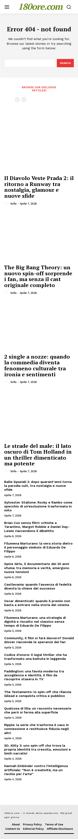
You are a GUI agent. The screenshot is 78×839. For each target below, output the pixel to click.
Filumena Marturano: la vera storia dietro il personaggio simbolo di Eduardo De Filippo (38, 547)
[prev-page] (17, 99)
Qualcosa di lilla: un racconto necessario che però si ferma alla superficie (37, 710)
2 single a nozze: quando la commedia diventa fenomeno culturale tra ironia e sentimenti (37, 365)
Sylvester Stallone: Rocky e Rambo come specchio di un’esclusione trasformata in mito (38, 506)
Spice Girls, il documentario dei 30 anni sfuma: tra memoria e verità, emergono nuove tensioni (36, 568)
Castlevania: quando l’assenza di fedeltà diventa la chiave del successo (37, 586)
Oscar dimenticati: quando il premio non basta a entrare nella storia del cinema (37, 603)
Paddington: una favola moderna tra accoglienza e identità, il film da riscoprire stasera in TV (34, 675)
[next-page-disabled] (23, 99)
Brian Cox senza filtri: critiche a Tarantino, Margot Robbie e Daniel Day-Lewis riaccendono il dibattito (36, 527)
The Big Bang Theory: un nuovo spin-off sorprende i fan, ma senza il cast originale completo (38, 276)
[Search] (65, 63)
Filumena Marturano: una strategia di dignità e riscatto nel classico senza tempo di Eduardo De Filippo (35, 621)
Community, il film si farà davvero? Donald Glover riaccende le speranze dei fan (39, 640)
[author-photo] (7, 203)
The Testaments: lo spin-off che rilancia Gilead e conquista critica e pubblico (37, 694)
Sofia (13, 203)
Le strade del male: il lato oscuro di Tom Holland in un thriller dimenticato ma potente (38, 454)
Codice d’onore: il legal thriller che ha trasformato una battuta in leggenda (35, 657)
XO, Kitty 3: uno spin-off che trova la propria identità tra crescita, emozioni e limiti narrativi (37, 749)
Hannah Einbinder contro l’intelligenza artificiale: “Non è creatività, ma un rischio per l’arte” (36, 770)
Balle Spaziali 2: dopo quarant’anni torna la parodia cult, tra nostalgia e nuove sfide (38, 486)
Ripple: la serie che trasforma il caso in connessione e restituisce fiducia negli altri (36, 729)
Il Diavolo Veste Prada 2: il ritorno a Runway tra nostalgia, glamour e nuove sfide (39, 186)
